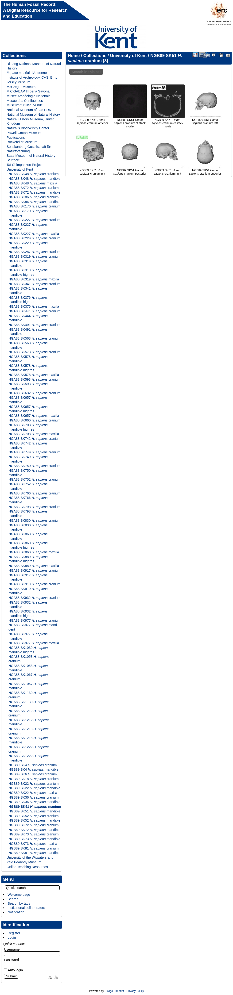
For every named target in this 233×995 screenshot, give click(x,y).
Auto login (13, 970)
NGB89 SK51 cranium (34, 806)
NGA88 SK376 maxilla (33, 306)
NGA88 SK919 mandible (27, 591)
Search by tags (19, 903)
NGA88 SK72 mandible (34, 192)
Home (74, 55)
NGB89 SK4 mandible (33, 769)
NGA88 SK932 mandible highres (27, 613)
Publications (16, 137)
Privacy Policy (135, 991)
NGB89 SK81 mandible (34, 853)
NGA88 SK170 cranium (34, 206)
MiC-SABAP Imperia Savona (28, 91)
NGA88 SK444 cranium (34, 311)
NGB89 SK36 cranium (33, 797)
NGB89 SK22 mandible (34, 788)
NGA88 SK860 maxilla (33, 552)
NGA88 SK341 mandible (27, 291)
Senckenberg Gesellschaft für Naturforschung (29, 149)
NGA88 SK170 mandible (27, 213)
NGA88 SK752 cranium (34, 479)
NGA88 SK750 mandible (27, 473)
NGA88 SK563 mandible (27, 345)
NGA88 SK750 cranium (34, 466)
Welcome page (19, 894)
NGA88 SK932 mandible (27, 605)
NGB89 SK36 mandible (34, 802)
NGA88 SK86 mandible (34, 202)
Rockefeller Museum (22, 142)
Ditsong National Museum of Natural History (34, 66)
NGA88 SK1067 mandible (28, 686)
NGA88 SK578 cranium (34, 352)
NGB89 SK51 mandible (34, 811)
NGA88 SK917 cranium (34, 570)
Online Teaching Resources (27, 867)
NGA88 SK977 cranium (34, 620)
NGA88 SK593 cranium (34, 379)
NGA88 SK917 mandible (27, 577)
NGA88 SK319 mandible (27, 263)
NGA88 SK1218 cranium (28, 731)
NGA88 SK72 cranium (33, 188)
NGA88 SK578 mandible (27, 359)
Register (14, 933)
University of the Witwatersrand (30, 857)
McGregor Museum (21, 87)
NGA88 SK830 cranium (34, 520)
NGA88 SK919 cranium (34, 584)
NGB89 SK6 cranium (32, 774)
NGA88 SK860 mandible (27, 536)
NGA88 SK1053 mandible (28, 668)
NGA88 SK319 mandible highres (27, 272)
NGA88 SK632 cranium (34, 393)
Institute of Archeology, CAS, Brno (32, 77)
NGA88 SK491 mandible (27, 332)
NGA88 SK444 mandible (27, 318)
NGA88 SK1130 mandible (28, 704)
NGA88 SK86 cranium (33, 197)
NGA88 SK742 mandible (27, 445)
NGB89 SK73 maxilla (32, 844)
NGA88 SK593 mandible (27, 386)
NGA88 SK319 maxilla (33, 279)
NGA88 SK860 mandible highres (27, 545)
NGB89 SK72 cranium (33, 825)
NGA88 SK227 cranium (34, 220)
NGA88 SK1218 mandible (28, 740)
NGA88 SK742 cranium (34, 438)
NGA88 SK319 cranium (34, 256)
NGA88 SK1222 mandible (28, 758)
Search (13, 899)
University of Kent (20, 169)
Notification (16, 912)
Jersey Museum (19, 82)
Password (11, 960)
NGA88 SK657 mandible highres (27, 409)
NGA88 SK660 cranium (34, 420)
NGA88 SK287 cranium (34, 252)
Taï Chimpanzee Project (25, 165)
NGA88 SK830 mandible (27, 527)
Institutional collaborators (26, 908)
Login (12, 937)
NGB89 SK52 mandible (34, 820)
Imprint (119, 991)
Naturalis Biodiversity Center (28, 128)
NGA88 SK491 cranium (34, 325)
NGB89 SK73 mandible (34, 839)
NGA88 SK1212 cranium (28, 713)
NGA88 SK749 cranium (34, 452)
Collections (14, 55)
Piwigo (109, 991)
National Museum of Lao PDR (29, 110)
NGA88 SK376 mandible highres (27, 300)
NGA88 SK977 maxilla (33, 643)
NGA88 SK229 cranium (34, 238)
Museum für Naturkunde (25, 105)
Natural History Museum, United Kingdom (30, 121)
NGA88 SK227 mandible (27, 227)
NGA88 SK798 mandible (27, 513)
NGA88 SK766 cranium (34, 493)
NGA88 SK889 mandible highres (27, 559)
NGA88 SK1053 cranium (28, 659)
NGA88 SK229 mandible (27, 245)
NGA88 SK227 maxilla (33, 234)
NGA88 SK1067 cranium (28, 677)
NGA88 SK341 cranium (34, 284)
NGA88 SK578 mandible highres (27, 368)
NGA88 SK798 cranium (34, 507)
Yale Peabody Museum (24, 862)
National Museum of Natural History (33, 114)
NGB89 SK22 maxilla (32, 793)
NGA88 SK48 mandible (34, 178)
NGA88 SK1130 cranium (28, 695)
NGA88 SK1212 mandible (28, 722)
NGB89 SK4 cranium (32, 765)
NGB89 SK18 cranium (33, 779)
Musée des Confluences (25, 101)
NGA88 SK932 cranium (34, 598)
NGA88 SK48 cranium (33, 174)
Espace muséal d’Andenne (27, 73)
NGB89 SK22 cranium (33, 783)
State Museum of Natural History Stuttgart (31, 158)
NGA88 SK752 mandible (27, 486)
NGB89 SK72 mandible (34, 830)
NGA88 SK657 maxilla (33, 415)
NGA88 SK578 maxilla (33, 375)
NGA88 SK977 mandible (27, 636)
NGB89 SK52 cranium (33, 816)
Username (11, 949)
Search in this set (86, 72)
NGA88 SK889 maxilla (33, 566)
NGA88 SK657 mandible (27, 400)
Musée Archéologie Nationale (28, 96)
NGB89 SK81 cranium (33, 848)
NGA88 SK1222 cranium (28, 749)
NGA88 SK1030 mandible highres (28, 650)
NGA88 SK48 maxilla (32, 183)
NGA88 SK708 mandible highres (27, 427)
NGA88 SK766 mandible (27, 500)
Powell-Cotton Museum (24, 133)
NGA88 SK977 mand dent (32, 627)
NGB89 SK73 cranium (33, 834)
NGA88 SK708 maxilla (33, 434)
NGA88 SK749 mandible (27, 459)
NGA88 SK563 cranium (34, 338)
